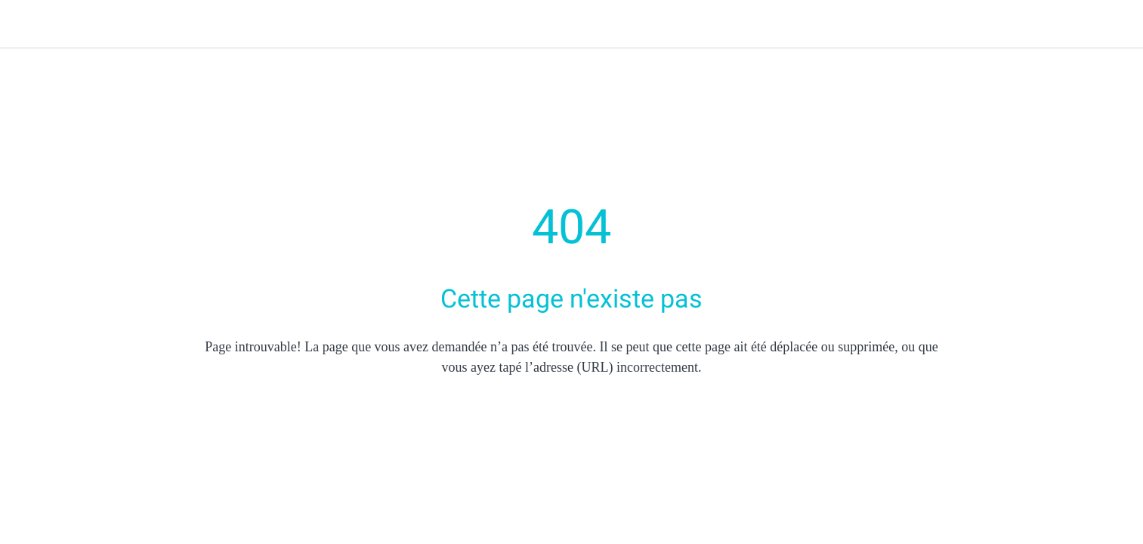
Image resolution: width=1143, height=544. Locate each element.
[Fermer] (30, 24)
